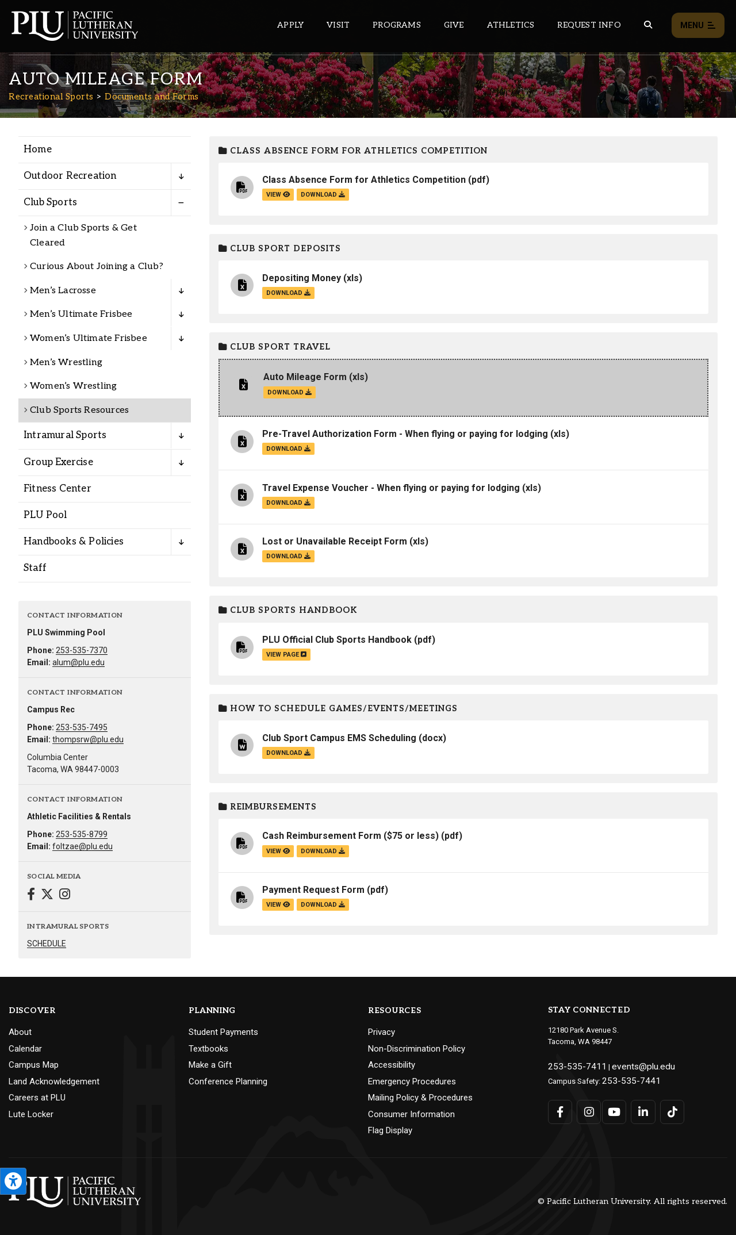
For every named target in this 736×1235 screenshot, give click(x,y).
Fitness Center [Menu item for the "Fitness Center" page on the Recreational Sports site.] (57, 488)
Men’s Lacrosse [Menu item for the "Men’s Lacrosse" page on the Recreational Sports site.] (63, 290)
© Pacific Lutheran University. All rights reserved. (632, 1201)
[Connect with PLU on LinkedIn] (638, 1107)
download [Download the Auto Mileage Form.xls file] (289, 392)
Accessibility (391, 1065)
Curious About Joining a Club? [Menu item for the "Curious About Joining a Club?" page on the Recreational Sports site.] (96, 266)
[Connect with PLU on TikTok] (664, 1107)
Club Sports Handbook (287, 610)
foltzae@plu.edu (82, 846)
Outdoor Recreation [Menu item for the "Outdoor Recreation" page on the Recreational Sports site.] (70, 176)
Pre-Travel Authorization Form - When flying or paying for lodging (405, 433)
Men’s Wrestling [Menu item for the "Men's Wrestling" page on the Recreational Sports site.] (66, 362)
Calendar (25, 1049)
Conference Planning (228, 1081)
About (20, 1032)
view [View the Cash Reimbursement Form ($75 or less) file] (278, 851)
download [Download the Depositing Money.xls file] (288, 293)
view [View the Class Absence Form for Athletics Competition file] (278, 194)
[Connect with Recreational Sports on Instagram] (64, 895)
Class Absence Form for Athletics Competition (353, 151)
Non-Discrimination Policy (416, 1049)
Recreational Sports (51, 96)
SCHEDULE (46, 943)
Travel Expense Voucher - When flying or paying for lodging (391, 487)
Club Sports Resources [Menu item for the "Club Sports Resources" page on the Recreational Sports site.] (79, 410)
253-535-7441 (624, 1077)
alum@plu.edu (78, 662)
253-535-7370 (82, 650)
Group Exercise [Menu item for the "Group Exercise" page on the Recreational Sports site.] (58, 462)
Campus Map (34, 1065)
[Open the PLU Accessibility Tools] (13, 1181)
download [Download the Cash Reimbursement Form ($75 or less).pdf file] (323, 851)
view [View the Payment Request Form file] (278, 904)
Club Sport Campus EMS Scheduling (339, 737)
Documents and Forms (152, 96)
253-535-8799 (82, 834)
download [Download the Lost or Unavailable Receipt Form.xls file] (288, 556)
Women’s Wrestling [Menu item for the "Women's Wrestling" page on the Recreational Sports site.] (73, 386)
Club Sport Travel (274, 347)
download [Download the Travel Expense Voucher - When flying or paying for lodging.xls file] (288, 503)
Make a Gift (210, 1065)
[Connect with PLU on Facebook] (560, 1107)
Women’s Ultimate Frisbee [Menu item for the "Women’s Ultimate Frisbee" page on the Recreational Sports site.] (88, 338)
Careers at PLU (37, 1097)
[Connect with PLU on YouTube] (612, 1107)
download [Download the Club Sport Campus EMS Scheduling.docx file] (288, 753)
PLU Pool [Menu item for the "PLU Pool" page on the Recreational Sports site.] (45, 515)
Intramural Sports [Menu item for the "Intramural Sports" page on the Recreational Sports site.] (65, 435)
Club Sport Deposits (279, 249)
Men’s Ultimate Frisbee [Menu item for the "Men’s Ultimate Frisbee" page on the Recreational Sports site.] (81, 314)
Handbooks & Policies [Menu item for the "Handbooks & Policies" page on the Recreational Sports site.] (74, 541)
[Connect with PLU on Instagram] (585, 1107)
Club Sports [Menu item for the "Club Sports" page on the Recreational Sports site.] (50, 202)
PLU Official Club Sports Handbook (337, 639)
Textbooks (208, 1049)
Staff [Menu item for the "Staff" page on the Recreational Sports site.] (35, 568)
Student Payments (223, 1032)
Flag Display (390, 1130)
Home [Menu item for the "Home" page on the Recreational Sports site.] (38, 149)
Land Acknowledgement (54, 1081)
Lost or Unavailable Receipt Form (334, 541)
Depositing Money (301, 278)
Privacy (381, 1032)
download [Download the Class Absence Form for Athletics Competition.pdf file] (323, 194)
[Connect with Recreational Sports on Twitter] (47, 895)
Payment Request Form (313, 889)
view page (286, 654)
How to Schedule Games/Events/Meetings (338, 709)
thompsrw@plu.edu (88, 739)
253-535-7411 (570, 1065)
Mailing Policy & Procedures (420, 1097)
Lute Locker (31, 1114)
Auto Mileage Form (305, 376)
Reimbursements (267, 807)
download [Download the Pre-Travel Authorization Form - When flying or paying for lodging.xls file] (288, 448)
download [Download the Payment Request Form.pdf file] (323, 904)
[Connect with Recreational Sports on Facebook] (31, 895)
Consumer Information (411, 1114)
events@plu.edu (624, 1065)
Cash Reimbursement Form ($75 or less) (350, 835)
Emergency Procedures (412, 1081)
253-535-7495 (82, 727)
